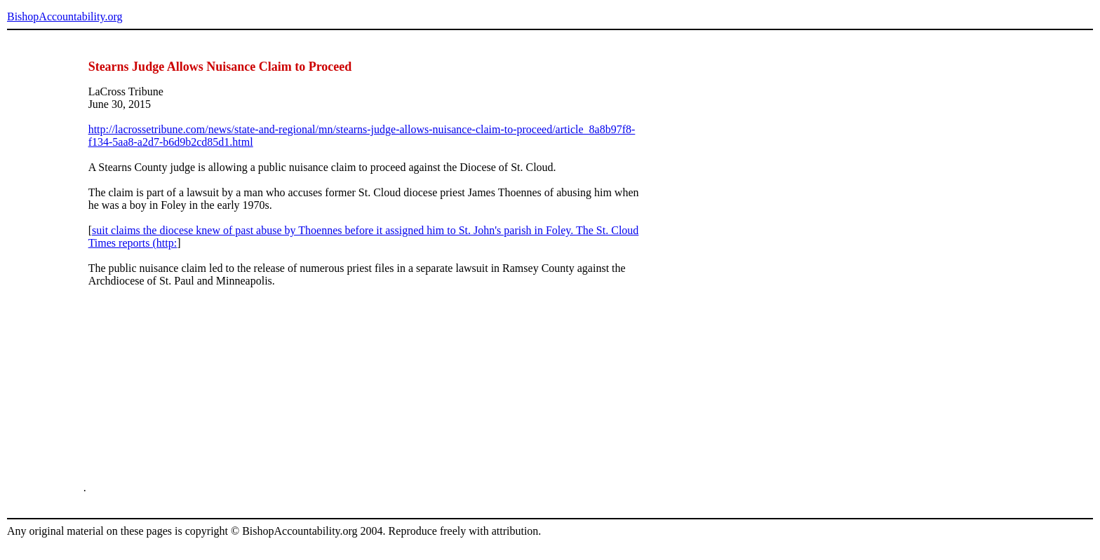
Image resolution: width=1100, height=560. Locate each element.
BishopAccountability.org (64, 16)
